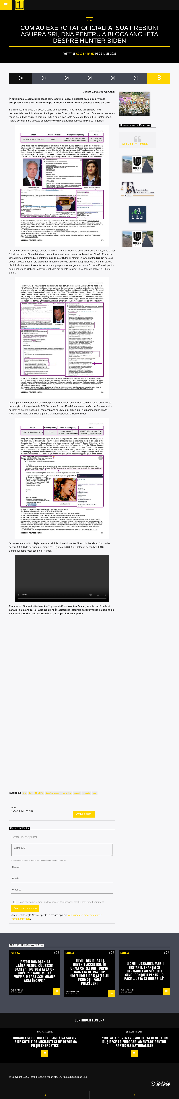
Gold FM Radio (85, 53)
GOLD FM (39, 793)
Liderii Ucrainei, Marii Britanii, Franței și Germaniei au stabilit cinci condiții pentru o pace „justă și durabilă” (144, 971)
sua (94, 793)
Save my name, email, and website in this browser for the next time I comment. (61, 902)
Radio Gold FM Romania (134, 144)
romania (86, 793)
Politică (15, 952)
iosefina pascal (52, 793)
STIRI (89, 20)
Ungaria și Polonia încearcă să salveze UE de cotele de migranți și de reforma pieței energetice (45, 1041)
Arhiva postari (83, 814)
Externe (69, 952)
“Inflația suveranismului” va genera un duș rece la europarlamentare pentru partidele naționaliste (135, 1041)
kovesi (77, 793)
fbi (30, 793)
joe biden (67, 793)
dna (24, 793)
